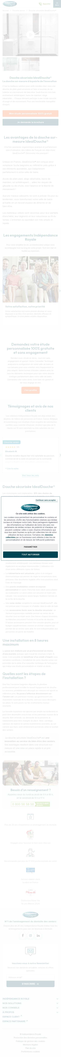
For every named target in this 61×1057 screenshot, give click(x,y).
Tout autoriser (30, 554)
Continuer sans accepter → (47, 500)
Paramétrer (30, 547)
